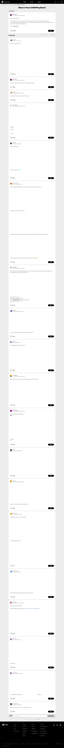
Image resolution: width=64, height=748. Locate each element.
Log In (59, 1)
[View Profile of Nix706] (13, 449)
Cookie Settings (22, 743)
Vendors (24, 735)
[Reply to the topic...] (30, 716)
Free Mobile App (34, 731)
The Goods (12, 133)
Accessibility (33, 743)
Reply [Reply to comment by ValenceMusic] (51, 698)
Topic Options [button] (11, 11)
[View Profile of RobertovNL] (14, 638)
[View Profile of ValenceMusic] (14, 672)
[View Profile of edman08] (14, 142)
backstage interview (18, 301)
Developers (25, 728)
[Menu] (61, 2)
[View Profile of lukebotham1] (14, 14)
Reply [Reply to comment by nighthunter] (51, 370)
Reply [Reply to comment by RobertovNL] (51, 667)
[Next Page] (54, 35)
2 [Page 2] (30, 719)
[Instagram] (54, 725)
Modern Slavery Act (40, 743)
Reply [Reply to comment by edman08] (51, 178)
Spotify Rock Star (16, 299)
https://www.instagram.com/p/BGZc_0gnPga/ (31, 608)
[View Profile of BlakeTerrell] (14, 310)
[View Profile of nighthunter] (14, 341)
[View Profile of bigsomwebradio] (15, 703)
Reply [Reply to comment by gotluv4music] (51, 100)
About (15, 726)
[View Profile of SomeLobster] (14, 513)
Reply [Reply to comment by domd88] (51, 74)
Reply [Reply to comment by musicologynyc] (51, 137)
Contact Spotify (34, 733)
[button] (53, 15)
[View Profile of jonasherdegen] (15, 410)
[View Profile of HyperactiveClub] (15, 183)
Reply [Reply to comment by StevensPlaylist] (51, 596)
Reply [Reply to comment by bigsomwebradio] (51, 711)
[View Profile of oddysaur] (14, 480)
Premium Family (43, 731)
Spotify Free (42, 735)
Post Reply (51, 715)
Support (32, 726)
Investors (24, 733)
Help (24, 2)
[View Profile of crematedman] (14, 375)
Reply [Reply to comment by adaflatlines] (51, 633)
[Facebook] (60, 725)
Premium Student (43, 733)
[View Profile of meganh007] (14, 267)
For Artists (24, 726)
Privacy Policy (16, 743)
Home (7, 4)
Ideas (39, 2)
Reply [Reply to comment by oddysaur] (51, 508)
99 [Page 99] (51, 34)
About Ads (28, 743)
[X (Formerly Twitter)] (57, 725)
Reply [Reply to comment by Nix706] (51, 475)
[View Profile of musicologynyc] (15, 105)
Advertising (25, 731)
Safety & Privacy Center (9, 743)
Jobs (14, 728)
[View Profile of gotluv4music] (14, 92)
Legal (3, 743)
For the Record (16, 731)
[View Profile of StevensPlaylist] (15, 570)
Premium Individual (43, 726)
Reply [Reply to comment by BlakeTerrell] (51, 336)
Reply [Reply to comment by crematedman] (51, 405)
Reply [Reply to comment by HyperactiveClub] (51, 262)
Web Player (33, 728)
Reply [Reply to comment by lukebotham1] (51, 30)
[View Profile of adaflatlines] (14, 601)
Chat (31, 2)
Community (6, 2)
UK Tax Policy (46, 743)
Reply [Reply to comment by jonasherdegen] (51, 444)
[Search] (55, 2)
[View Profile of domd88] (13, 39)
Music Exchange (13, 4)
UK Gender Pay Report (5, 745)
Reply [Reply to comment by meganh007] (51, 305)
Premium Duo (42, 728)
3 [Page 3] (47, 34)
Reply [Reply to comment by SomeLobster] (51, 565)
